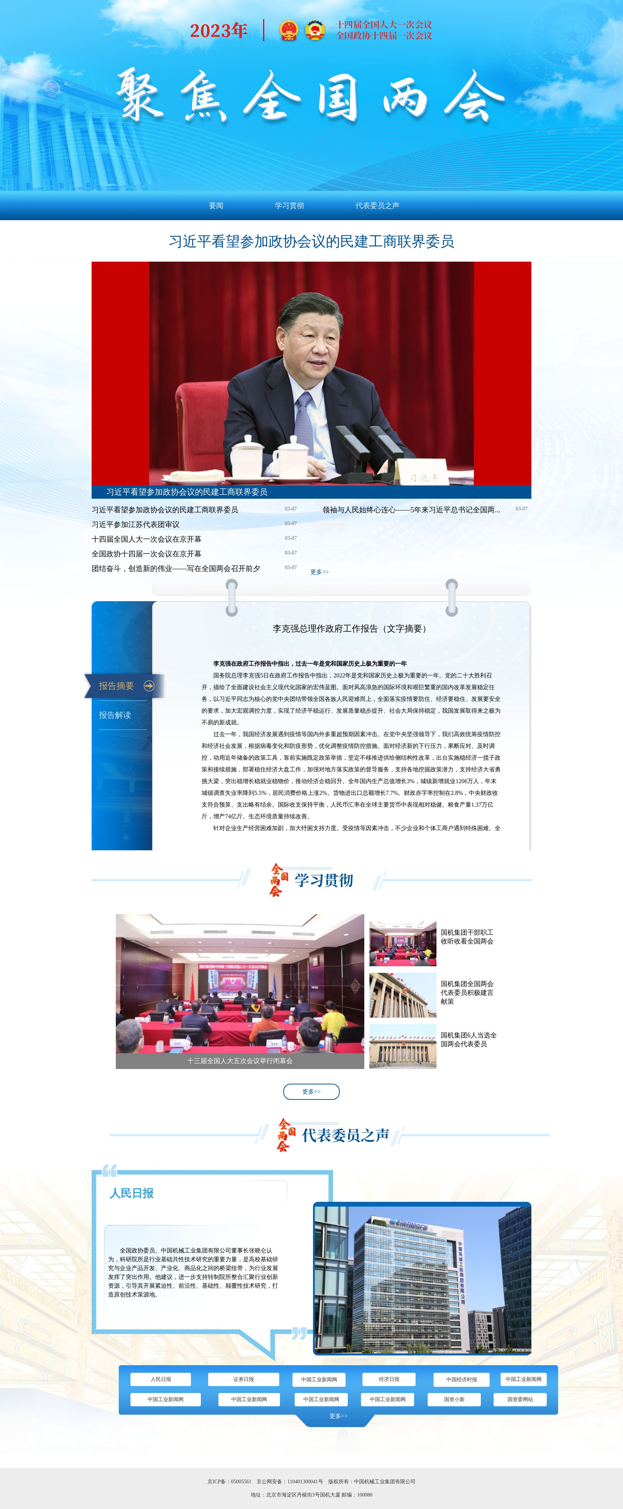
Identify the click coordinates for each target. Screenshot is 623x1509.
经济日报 (389, 1379)
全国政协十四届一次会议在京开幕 (147, 554)
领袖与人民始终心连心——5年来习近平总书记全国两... (411, 510)
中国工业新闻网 (319, 1379)
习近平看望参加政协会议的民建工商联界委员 (311, 241)
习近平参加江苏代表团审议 (136, 524)
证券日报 (243, 1379)
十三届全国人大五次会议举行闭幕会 (240, 1061)
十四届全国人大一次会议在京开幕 (147, 539)
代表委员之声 (377, 205)
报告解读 (115, 715)
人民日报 (132, 1193)
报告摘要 (116, 686)
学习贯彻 (289, 205)
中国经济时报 (461, 1379)
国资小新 (454, 1399)
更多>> (319, 572)
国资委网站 (520, 1399)
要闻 (216, 205)
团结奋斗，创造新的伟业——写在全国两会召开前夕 (176, 568)
